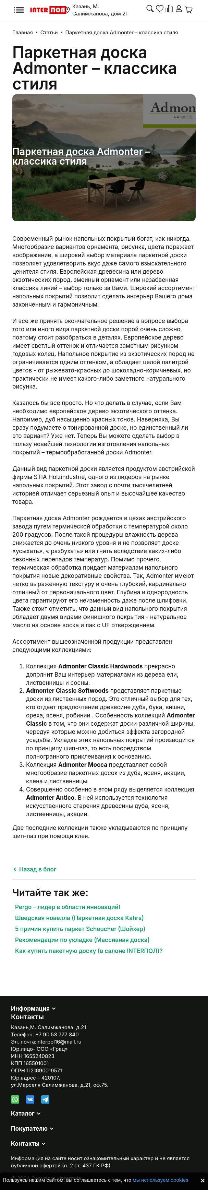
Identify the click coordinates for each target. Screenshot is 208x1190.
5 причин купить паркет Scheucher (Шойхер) (80, 929)
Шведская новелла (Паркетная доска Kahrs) (79, 918)
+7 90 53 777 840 (56, 1034)
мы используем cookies (160, 1180)
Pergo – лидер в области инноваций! (67, 907)
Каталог (23, 1113)
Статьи (49, 32)
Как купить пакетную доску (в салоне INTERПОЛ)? (89, 951)
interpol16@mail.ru (58, 1041)
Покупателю (29, 1128)
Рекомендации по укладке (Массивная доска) (82, 940)
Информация (30, 1008)
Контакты (25, 1143)
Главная (22, 32)
